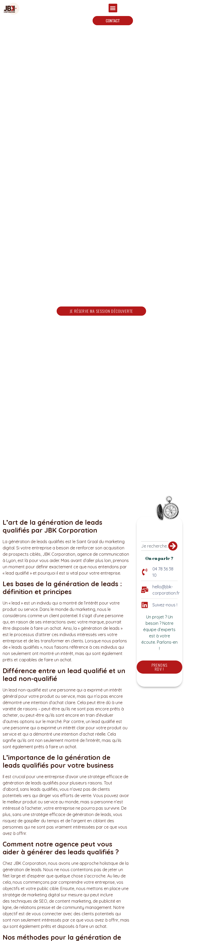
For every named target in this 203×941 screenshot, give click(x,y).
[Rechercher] (173, 546)
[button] (113, 8)
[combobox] (154, 546)
